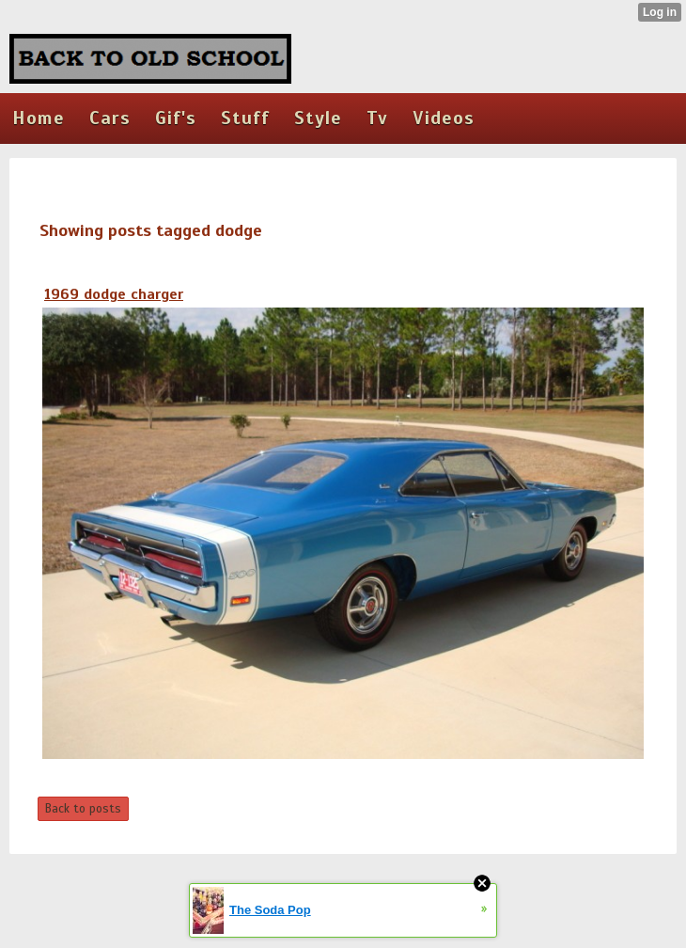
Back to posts (83, 808)
